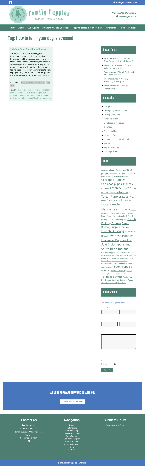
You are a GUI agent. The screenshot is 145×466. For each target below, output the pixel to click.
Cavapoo (108, 106)
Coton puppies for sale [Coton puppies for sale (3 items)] (117, 200)
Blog (123, 27)
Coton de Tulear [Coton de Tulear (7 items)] (120, 188)
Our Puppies (33, 27)
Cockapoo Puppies (112, 114)
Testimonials (111, 27)
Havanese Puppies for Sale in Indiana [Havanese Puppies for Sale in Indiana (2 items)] (115, 252)
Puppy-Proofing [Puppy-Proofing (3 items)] (118, 270)
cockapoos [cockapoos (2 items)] (105, 188)
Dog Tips (108, 127)
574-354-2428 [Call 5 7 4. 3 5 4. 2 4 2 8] (32, 428)
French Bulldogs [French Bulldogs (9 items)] (112, 231)
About (21, 27)
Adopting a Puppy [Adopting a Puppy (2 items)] (108, 170)
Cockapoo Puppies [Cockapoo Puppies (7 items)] (113, 180)
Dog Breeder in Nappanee (115, 123)
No (115, 364)
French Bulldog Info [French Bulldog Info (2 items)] (119, 219)
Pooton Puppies (72, 441)
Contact (131, 27)
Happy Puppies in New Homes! (87, 27)
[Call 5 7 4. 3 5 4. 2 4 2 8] (130, 2)
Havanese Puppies (72, 433)
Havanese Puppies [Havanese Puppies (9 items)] (120, 236)
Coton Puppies (71, 436)
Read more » (43, 75)
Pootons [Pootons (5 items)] (106, 270)
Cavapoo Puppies (71, 444)
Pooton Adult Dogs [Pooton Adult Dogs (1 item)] (106, 267)
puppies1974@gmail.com (125, 13)
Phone (123, 320)
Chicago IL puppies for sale (32, 82)
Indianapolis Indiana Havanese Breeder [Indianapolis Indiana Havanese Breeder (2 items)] (116, 263)
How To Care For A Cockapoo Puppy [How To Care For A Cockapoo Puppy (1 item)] (119, 258)
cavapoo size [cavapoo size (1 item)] (113, 173)
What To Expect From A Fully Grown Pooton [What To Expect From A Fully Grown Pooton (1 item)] (113, 283)
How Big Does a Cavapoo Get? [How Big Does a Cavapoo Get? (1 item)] (114, 255)
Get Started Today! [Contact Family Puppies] (72, 401)
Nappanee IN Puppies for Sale (117, 139)
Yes (106, 364)
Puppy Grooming (111, 147)
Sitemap (82, 463)
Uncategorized (110, 151)
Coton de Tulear (111, 119)
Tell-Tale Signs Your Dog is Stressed (28, 49)
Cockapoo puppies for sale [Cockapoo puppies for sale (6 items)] (117, 184)
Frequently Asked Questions (55, 27)
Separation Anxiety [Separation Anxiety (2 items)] (119, 274)
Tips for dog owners (42, 98)
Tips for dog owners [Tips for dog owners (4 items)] (111, 276)
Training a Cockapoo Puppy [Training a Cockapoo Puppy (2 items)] (122, 280)
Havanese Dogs (110, 135)
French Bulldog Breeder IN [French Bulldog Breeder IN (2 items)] (117, 216)
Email (104, 320)
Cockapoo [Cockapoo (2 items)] (121, 173)
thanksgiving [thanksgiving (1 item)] (130, 274)
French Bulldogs (111, 131)
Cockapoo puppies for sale (26, 90)
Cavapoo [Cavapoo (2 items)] (119, 170)
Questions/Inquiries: (110, 332)
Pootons (107, 143)
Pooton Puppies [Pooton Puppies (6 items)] (122, 266)
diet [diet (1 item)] (130, 200)
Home (12, 27)
